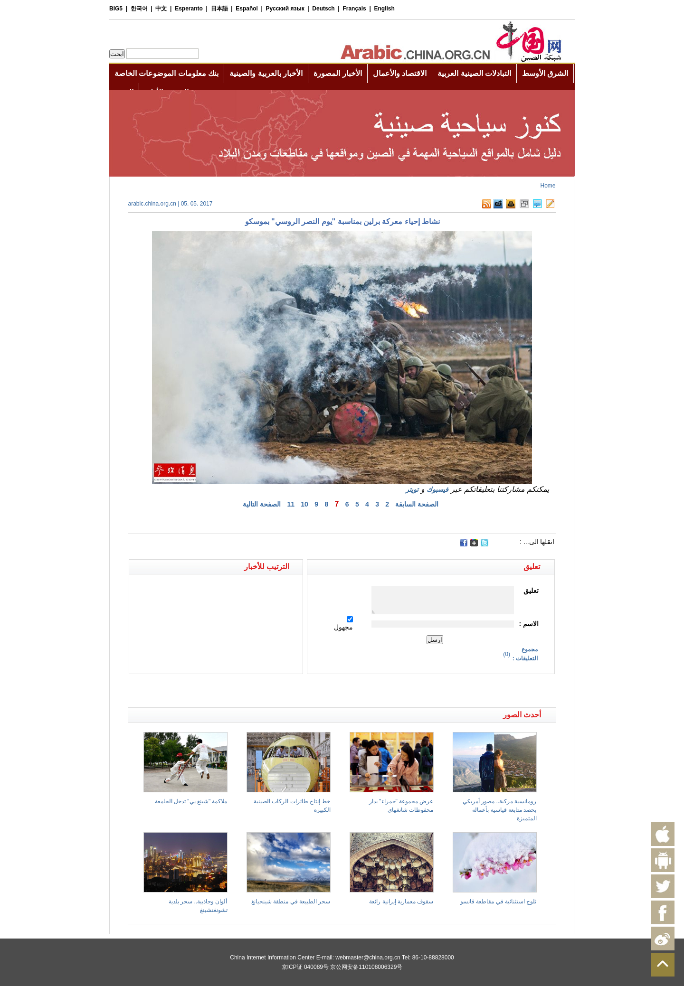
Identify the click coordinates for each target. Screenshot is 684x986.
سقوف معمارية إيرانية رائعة (401, 901)
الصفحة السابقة (416, 504)
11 (290, 504)
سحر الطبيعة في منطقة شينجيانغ (290, 901)
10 (304, 504)
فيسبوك (437, 489)
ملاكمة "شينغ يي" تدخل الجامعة (191, 801)
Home (547, 185)
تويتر (412, 489)
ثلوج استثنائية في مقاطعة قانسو (498, 901)
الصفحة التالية (262, 504)
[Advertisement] (235, 691)
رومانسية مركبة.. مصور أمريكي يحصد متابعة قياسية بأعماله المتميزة (500, 810)
